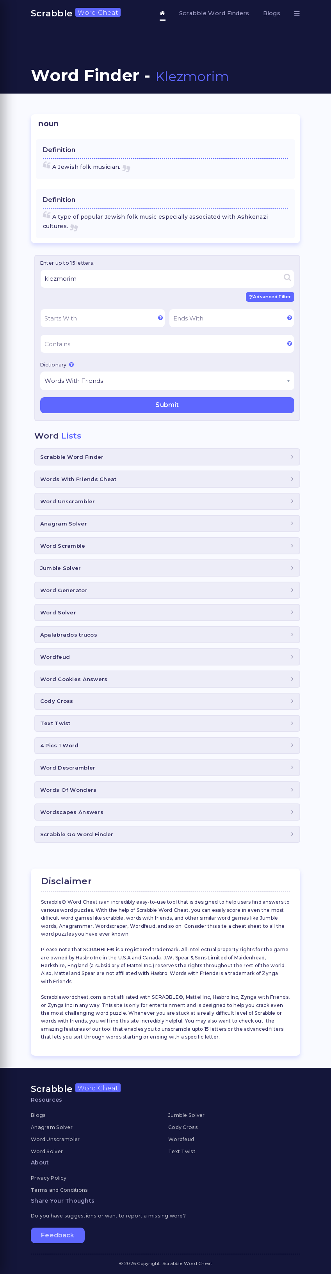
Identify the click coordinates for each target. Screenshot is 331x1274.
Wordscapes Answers (71, 812)
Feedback (57, 1235)
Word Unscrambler (67, 501)
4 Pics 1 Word (59, 745)
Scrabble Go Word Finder (76, 834)
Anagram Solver (63, 523)
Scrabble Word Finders (214, 13)
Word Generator (63, 590)
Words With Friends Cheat (78, 479)
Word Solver (58, 612)
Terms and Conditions (59, 1190)
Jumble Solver (60, 567)
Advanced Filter (270, 296)
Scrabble (76, 13)
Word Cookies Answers (74, 679)
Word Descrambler (67, 767)
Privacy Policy (48, 1177)
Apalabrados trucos (68, 634)
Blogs (271, 13)
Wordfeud (55, 656)
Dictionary (57, 364)
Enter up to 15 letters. (67, 263)
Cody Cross (56, 701)
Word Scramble (62, 545)
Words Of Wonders (68, 790)
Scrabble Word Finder (72, 457)
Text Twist (55, 723)
